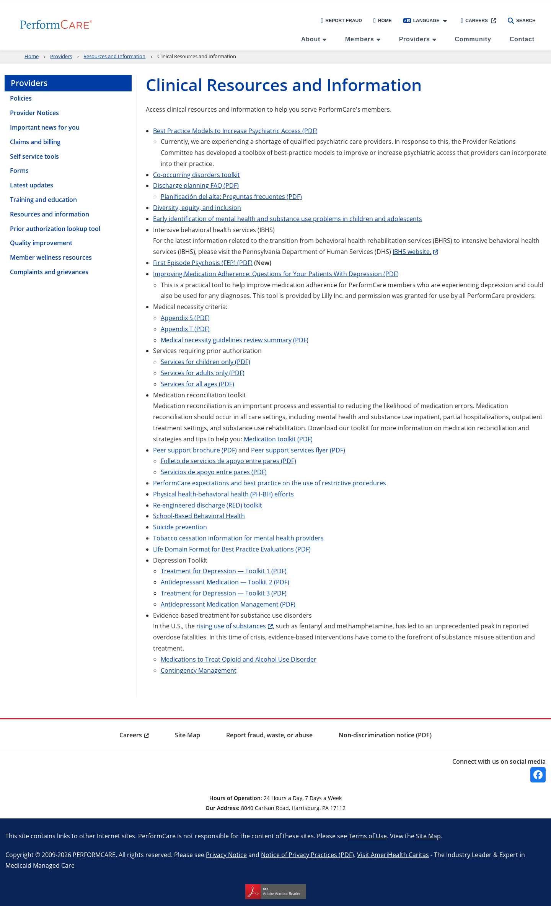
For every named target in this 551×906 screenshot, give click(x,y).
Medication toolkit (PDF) (278, 439)
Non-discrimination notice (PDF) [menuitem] (385, 735)
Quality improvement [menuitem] (41, 243)
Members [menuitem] (359, 39)
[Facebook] (538, 774)
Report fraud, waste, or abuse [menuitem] (269, 735)
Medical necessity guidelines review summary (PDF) (234, 340)
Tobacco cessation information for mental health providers (238, 538)
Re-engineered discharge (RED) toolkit (207, 505)
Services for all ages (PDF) (197, 384)
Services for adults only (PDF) (203, 373)
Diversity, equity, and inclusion (197, 207)
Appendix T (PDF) (185, 329)
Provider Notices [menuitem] (34, 113)
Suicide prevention (180, 527)
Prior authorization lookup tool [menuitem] (55, 228)
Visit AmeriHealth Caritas (393, 855)
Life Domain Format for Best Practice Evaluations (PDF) (232, 549)
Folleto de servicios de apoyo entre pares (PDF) (228, 461)
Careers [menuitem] (130, 735)
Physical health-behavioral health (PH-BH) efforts (223, 494)
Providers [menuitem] (414, 39)
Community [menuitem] (473, 39)
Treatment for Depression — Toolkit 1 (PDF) (224, 571)
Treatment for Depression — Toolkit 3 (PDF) (224, 593)
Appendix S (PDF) (185, 318)
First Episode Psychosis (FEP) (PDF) (203, 263)
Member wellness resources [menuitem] (51, 257)
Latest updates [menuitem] (31, 185)
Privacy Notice (226, 855)
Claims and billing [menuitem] (35, 142)
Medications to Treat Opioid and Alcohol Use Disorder (238, 659)
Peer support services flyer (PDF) (298, 450)
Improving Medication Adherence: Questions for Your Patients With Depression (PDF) (276, 274)
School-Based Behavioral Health (199, 516)
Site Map (428, 836)
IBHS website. (412, 251)
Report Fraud (341, 21)
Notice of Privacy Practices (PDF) (307, 855)
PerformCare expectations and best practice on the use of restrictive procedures (269, 483)
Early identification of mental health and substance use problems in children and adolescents (287, 219)
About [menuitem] (310, 39)
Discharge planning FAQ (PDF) (196, 185)
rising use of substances (231, 626)
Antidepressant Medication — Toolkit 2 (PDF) (225, 582)
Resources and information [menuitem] (49, 214)
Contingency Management (198, 670)
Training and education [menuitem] (43, 199)
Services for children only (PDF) (205, 362)
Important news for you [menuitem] (45, 127)
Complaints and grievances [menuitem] (49, 272)
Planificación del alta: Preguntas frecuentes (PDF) (231, 196)
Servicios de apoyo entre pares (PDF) (214, 472)
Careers (474, 21)
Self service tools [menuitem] (34, 156)
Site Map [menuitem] (187, 735)
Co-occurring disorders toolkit (196, 175)
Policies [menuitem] (21, 98)
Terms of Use (368, 836)
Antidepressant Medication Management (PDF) (228, 604)
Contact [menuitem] (522, 39)
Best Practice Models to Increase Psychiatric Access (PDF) (235, 131)
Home (382, 21)
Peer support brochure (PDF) (195, 450)
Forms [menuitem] (19, 170)
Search (522, 21)
